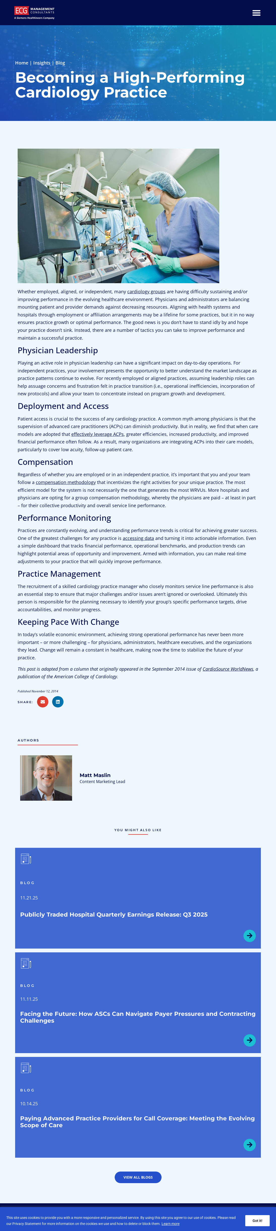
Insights (41, 63)
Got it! (257, 1221)
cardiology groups (146, 291)
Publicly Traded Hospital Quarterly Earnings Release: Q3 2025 (114, 914)
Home (21, 63)
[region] (138, 1219)
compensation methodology (66, 482)
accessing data (138, 538)
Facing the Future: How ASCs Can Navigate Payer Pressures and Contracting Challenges (138, 1017)
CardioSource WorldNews (228, 669)
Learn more (170, 1224)
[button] (27, 702)
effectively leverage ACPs (97, 434)
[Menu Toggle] (256, 12)
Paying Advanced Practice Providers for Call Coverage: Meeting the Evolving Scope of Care (137, 1122)
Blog (60, 63)
